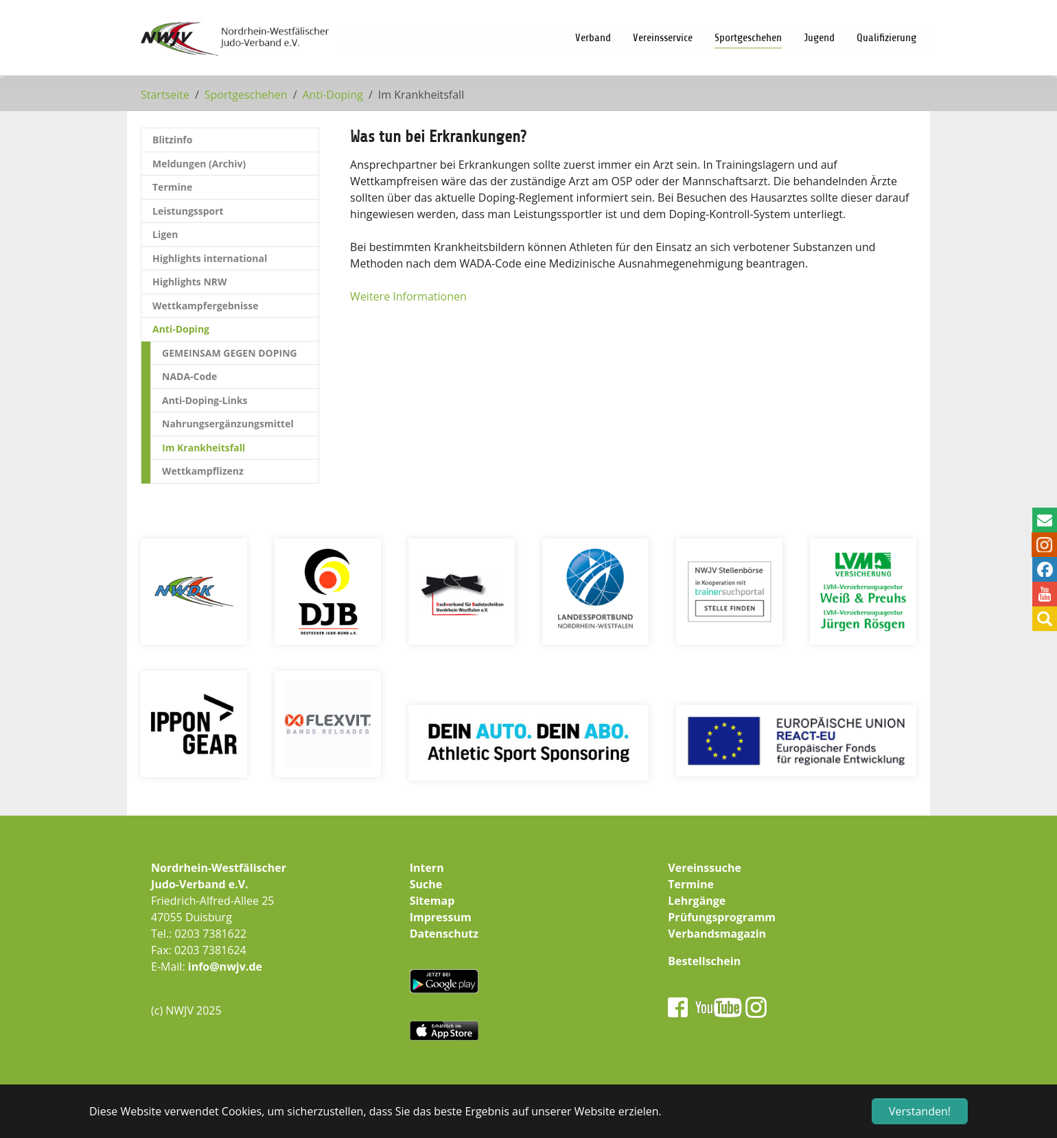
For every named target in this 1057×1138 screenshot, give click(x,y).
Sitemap (432, 900)
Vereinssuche (704, 867)
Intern (427, 867)
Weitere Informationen (408, 296)
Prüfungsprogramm (722, 917)
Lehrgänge (696, 900)
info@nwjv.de (225, 966)
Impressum (441, 917)
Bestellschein (704, 961)
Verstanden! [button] (920, 1111)
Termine (691, 884)
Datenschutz (444, 933)
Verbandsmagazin (717, 933)
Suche (426, 884)
